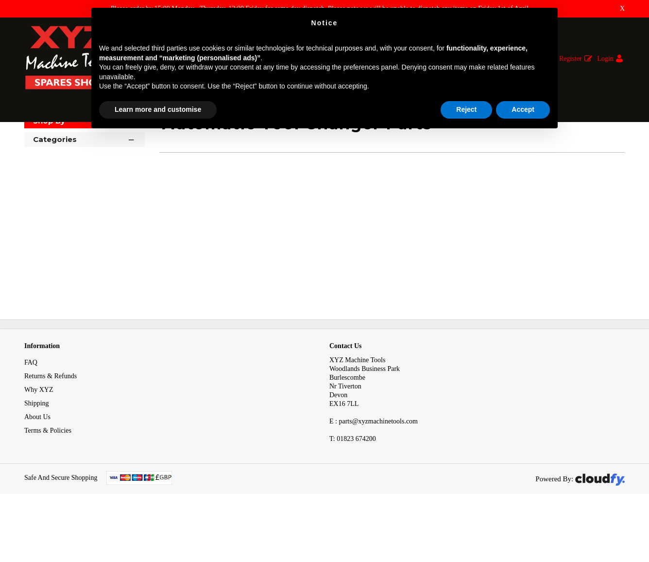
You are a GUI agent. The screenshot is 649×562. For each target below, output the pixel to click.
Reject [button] (466, 109)
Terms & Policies (47, 476)
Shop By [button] (49, 166)
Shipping (36, 449)
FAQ (30, 408)
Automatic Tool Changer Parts (274, 140)
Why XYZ (38, 435)
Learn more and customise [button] (158, 109)
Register (570, 58)
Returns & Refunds (50, 421)
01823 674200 (352, 484)
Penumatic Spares (194, 140)
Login (606, 58)
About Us (37, 462)
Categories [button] (84, 184)
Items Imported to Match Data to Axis (106, 140)
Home (33, 140)
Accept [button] (523, 109)
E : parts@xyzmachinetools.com (373, 467)
